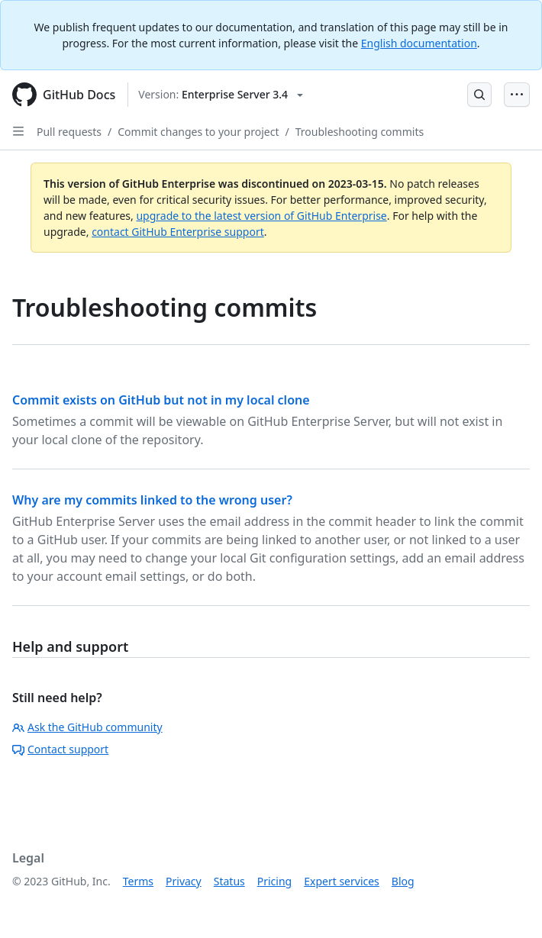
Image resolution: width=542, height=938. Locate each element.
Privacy (184, 881)
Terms (138, 881)
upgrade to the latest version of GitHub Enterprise (261, 215)
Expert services (341, 881)
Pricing (274, 881)
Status (229, 881)
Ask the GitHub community (87, 727)
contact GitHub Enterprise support (178, 231)
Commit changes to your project (198, 131)
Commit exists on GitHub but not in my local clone (161, 400)
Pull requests (69, 131)
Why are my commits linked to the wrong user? (152, 500)
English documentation (419, 43)
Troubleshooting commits (359, 131)
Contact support (60, 749)
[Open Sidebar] (18, 131)
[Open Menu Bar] (517, 94)
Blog (403, 881)
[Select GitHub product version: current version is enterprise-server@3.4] (220, 94)
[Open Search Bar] (479, 94)
